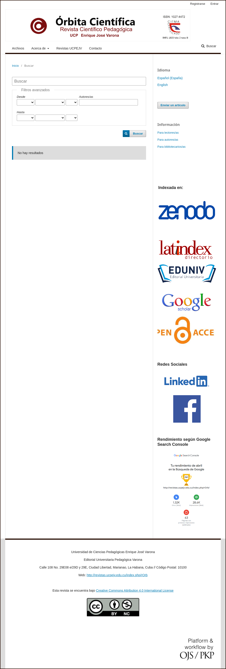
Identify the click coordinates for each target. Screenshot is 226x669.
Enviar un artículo (173, 105)
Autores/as (86, 96)
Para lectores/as (168, 132)
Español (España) (170, 78)
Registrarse (197, 3)
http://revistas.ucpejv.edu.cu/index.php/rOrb (117, 575)
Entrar (215, 3)
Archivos (18, 48)
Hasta (20, 112)
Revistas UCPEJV (69, 48)
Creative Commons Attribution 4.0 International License (134, 590)
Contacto (95, 48)
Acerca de (39, 48)
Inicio (15, 65)
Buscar (211, 46)
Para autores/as (167, 139)
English (162, 85)
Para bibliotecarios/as (171, 146)
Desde (21, 96)
